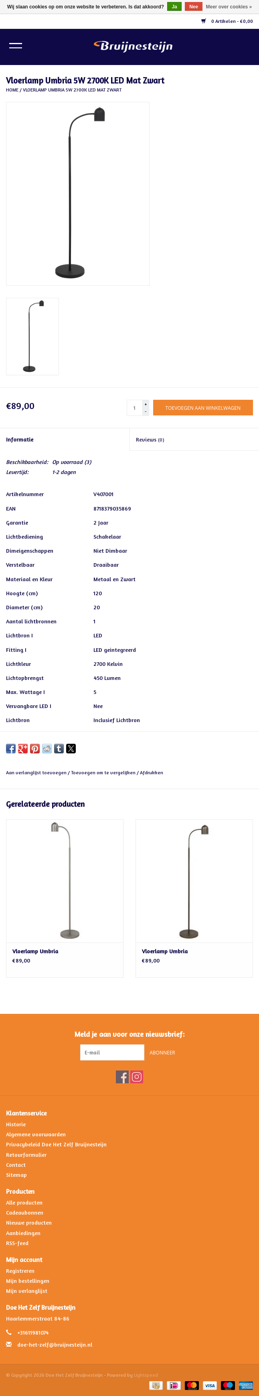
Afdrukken (151, 772)
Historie (16, 1124)
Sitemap (16, 1174)
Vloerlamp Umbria (35, 951)
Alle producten (24, 1202)
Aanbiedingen (23, 1232)
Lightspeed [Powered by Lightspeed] (146, 1375)
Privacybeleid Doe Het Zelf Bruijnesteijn (56, 1144)
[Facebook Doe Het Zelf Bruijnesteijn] (122, 1076)
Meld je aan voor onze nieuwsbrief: (129, 1034)
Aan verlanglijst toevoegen (37, 772)
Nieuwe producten (29, 1222)
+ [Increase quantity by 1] (145, 404)
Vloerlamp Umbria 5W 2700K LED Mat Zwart (72, 90)
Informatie (19, 439)
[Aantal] (135, 408)
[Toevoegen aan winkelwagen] (203, 407)
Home (12, 90)
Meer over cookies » (229, 7)
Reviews (150, 439)
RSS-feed (17, 1242)
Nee (193, 7)
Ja (174, 7)
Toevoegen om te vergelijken (104, 772)
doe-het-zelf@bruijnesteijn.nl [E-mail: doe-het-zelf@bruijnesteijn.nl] (54, 1344)
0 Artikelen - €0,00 (227, 21)
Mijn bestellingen (27, 1280)
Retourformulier (26, 1154)
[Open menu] (15, 45)
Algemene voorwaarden (36, 1134)
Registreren (20, 1270)
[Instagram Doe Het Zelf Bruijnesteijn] (136, 1076)
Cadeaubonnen (24, 1212)
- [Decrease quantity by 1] (146, 411)
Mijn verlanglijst (26, 1290)
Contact (16, 1164)
